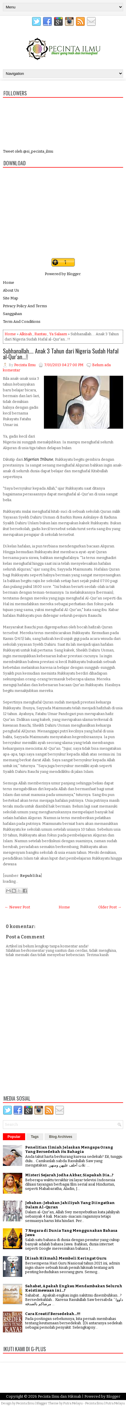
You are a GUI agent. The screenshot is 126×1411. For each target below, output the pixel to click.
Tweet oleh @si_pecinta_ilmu (28, 151)
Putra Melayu (73, 1403)
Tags (35, 1137)
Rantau (40, 334)
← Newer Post (17, 907)
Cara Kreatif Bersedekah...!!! (52, 1314)
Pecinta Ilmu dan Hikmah (59, 1396)
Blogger (73, 274)
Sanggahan (12, 314)
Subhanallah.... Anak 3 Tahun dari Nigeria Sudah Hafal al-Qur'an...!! (60, 354)
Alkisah (25, 334)
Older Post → (109, 907)
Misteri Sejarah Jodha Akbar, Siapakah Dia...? (69, 1175)
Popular (14, 1137)
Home (8, 282)
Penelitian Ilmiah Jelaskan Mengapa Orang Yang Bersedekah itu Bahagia (69, 1149)
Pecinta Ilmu (25, 1403)
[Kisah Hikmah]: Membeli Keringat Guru (66, 1258)
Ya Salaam (58, 334)
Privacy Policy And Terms (25, 306)
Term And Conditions (21, 321)
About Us (11, 290)
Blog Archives (60, 1137)
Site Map (10, 298)
